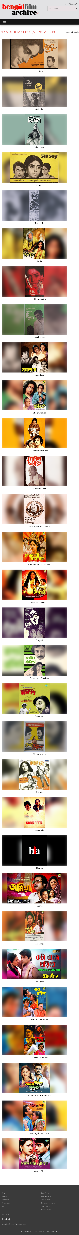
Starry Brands (45, 1206)
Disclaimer (5, 1200)
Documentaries (46, 1196)
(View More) (43, 32)
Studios (4, 1206)
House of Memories (48, 1203)
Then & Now (45, 1200)
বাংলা (67, 4)
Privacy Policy (46, 1209)
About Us (5, 1196)
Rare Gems (45, 1193)
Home (68, 32)
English (72, 4)
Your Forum (6, 1203)
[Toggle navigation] (5, 22)
